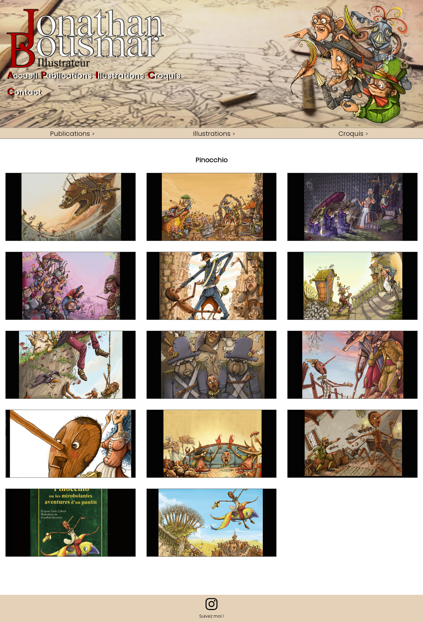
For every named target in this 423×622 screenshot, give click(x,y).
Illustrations (212, 133)
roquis (164, 76)
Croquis (350, 133)
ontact (24, 92)
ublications (66, 76)
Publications (70, 133)
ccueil (22, 76)
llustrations (120, 76)
